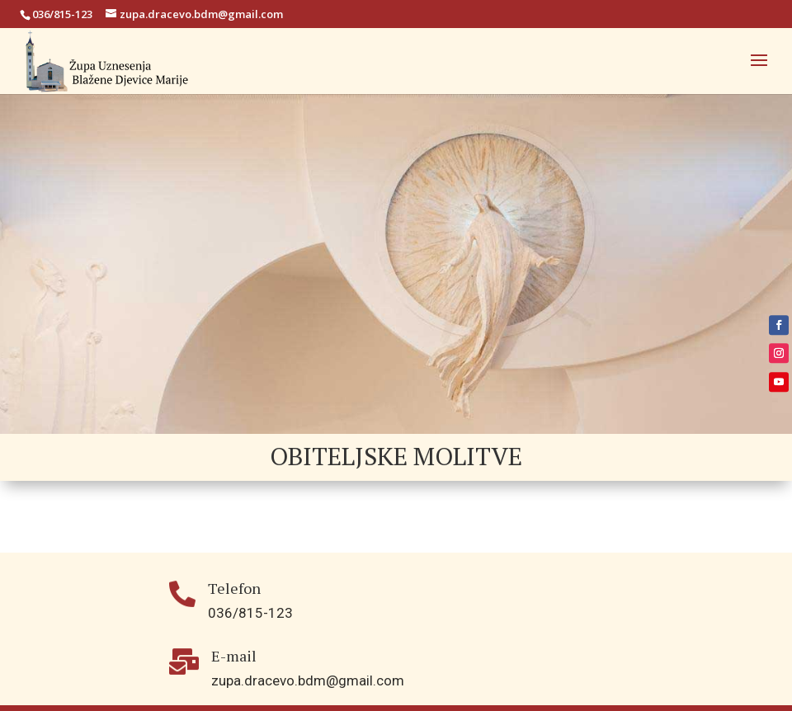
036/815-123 (62, 14)
